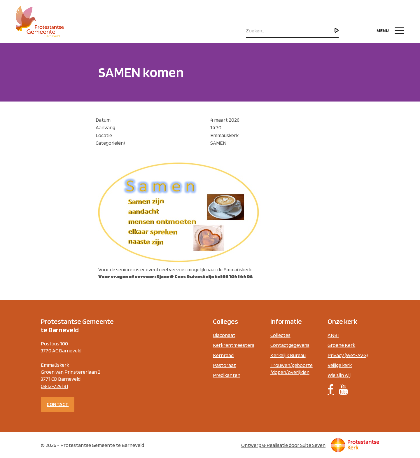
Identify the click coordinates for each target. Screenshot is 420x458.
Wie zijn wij (339, 375)
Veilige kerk (340, 365)
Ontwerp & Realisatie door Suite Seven (283, 445)
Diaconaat (224, 335)
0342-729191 (54, 386)
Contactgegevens (289, 345)
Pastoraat (224, 365)
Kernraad (223, 355)
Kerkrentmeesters (233, 345)
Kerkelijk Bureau (288, 355)
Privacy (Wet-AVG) (348, 355)
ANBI (333, 335)
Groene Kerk (341, 345)
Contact (58, 404)
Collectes (280, 335)
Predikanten (226, 375)
